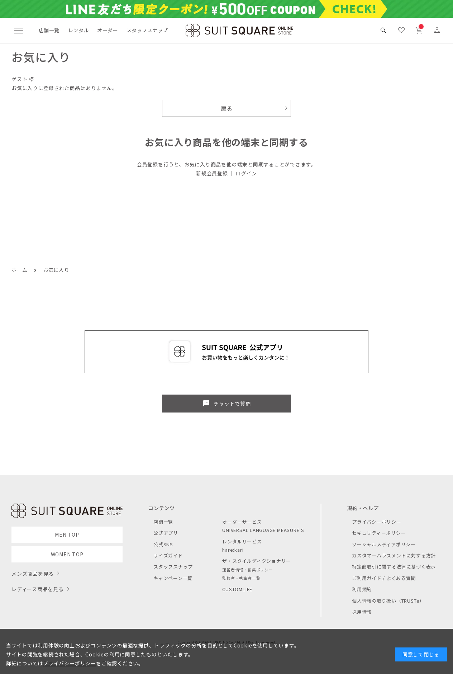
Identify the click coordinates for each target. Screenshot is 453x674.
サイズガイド (168, 555)
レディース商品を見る (37, 589)
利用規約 (362, 589)
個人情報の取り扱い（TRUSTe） (388, 600)
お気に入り (56, 269)
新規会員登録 (212, 173)
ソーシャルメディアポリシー (384, 544)
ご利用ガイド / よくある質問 (384, 578)
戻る (227, 108)
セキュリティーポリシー (379, 532)
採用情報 (362, 611)
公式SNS (163, 544)
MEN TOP (67, 534)
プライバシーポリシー (376, 521)
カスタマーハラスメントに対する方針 (394, 555)
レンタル (78, 30)
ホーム (19, 269)
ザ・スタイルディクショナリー (256, 560)
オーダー (107, 30)
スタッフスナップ (147, 30)
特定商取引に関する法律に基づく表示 (394, 566)
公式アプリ (165, 532)
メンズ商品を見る (32, 573)
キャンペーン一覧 (172, 578)
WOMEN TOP (67, 554)
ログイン (246, 173)
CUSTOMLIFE (237, 589)
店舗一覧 (49, 30)
